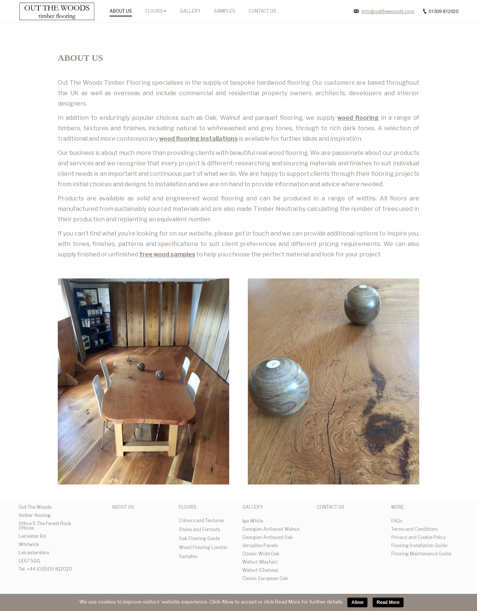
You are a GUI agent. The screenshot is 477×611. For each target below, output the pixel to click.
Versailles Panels (260, 545)
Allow (357, 602)
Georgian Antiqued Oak (267, 537)
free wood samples (167, 254)
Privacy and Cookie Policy (418, 537)
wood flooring (358, 117)
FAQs (396, 521)
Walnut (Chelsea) (260, 570)
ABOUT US (123, 507)
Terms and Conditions (414, 529)
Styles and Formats (199, 529)
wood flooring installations (198, 138)
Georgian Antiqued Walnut (271, 529)
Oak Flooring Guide (199, 538)
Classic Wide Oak (260, 554)
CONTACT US (330, 507)
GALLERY (252, 507)
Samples (188, 556)
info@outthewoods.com (387, 11)
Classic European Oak (265, 578)
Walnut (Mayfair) (260, 562)
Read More (388, 602)
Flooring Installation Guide (419, 545)
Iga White (252, 521)
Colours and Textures (201, 520)
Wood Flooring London (203, 547)
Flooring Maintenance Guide (421, 554)
